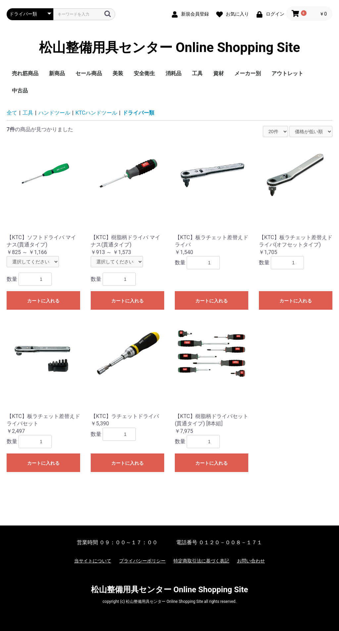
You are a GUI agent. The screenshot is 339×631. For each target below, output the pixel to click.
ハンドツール (54, 113)
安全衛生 (144, 73)
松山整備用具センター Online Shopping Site (169, 47)
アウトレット (287, 73)
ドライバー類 (138, 113)
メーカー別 (247, 73)
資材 (218, 73)
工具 (197, 73)
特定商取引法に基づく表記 (201, 560)
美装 (118, 73)
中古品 (20, 90)
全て (12, 113)
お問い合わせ (251, 560)
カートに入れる (43, 300)
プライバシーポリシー (142, 560)
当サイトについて (92, 560)
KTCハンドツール (96, 113)
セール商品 (88, 73)
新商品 (57, 73)
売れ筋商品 (25, 73)
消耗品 (173, 73)
